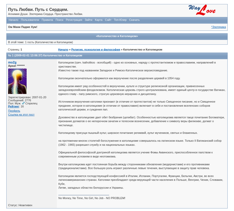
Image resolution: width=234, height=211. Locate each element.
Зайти (88, 19)
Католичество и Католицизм (62, 55)
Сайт (108, 19)
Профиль (14, 110)
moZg (12, 62)
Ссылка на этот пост (21, 114)
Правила (47, 19)
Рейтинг (13, 106)
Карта (98, 19)
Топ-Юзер (120, 19)
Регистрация (74, 19)
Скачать (134, 19)
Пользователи (30, 19)
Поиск (59, 19)
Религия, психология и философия (95, 49)
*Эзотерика (218, 26)
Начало (13, 19)
